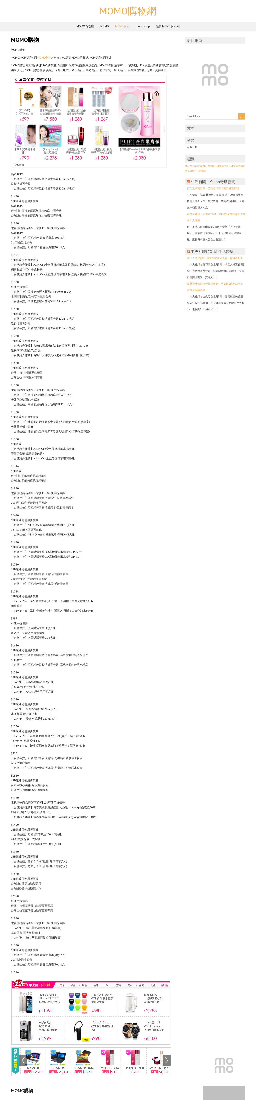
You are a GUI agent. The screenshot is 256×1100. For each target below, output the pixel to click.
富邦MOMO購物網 (168, 26)
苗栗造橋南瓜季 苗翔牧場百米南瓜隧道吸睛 (213, 188)
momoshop (143, 26)
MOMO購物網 (128, 11)
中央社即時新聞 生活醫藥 (212, 251)
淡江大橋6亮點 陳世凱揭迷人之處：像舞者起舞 (215, 258)
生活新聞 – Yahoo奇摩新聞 (213, 181)
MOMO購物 (122, 26)
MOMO (104, 26)
